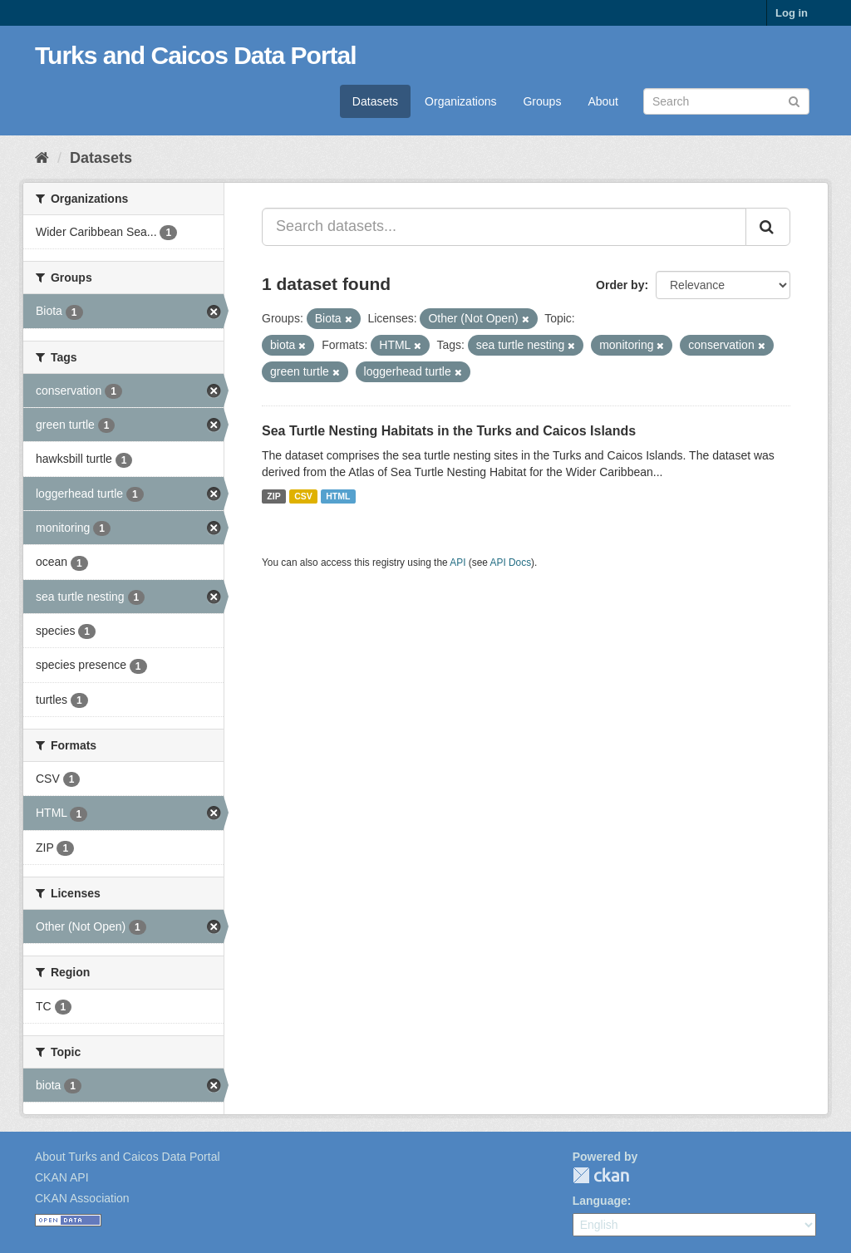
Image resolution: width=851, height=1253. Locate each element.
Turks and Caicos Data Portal (196, 55)
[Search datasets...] (504, 227)
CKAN (601, 1175)
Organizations (460, 101)
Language (600, 1200)
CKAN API (62, 1177)
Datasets (375, 101)
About (603, 101)
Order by (620, 285)
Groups (542, 101)
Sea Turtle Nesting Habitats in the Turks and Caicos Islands (449, 431)
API (457, 562)
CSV (303, 496)
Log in (791, 13)
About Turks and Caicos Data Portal (127, 1156)
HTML (338, 496)
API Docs (511, 562)
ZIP (273, 496)
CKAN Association (82, 1198)
